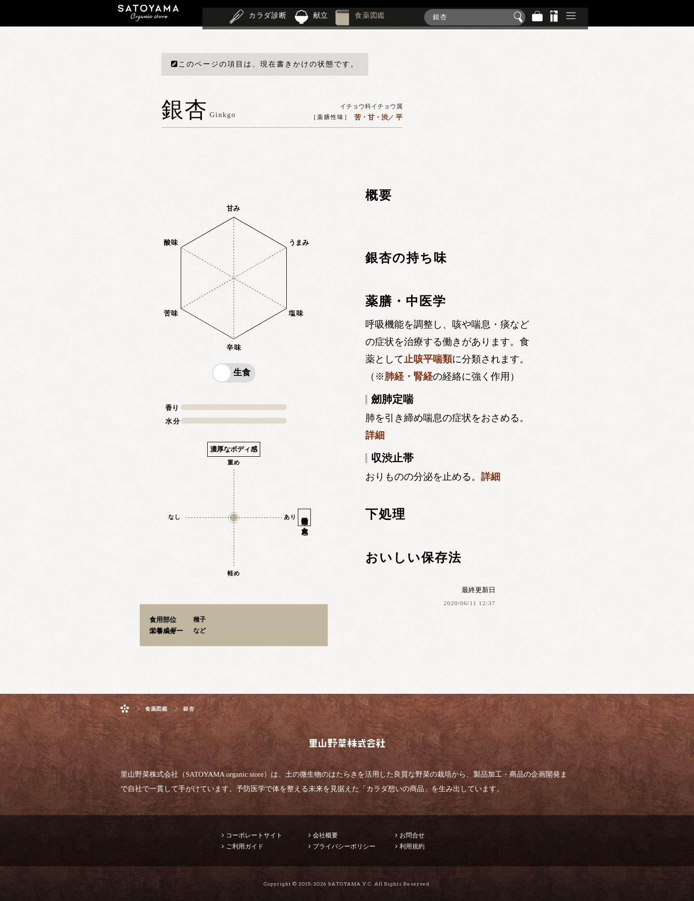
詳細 (375, 435)
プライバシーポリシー (344, 846)
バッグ (537, 17)
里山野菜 (148, 17)
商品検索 (684, 15)
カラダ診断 (268, 16)
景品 (554, 17)
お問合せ (412, 835)
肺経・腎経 (409, 376)
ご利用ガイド (245, 846)
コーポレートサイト (254, 835)
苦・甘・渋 (371, 117)
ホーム (124, 708)
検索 (519, 17)
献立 (321, 16)
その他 (571, 17)
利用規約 (412, 846)
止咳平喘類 (428, 359)
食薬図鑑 (370, 16)
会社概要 (325, 835)
